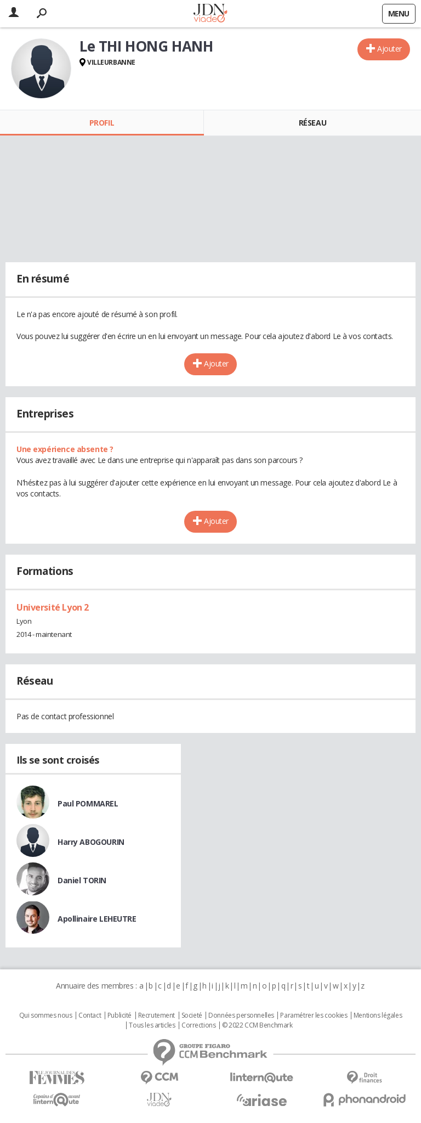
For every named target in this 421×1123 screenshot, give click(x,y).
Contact (89, 1015)
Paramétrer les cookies (313, 1015)
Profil (101, 122)
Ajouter (389, 48)
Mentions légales (378, 1015)
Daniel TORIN (82, 880)
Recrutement (156, 1015)
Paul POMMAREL (88, 803)
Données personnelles (241, 1015)
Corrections (198, 1025)
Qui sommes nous (45, 1015)
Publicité (119, 1015)
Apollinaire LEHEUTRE (97, 918)
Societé (191, 1015)
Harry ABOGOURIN (91, 842)
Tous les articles (152, 1025)
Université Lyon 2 (52, 607)
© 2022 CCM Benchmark (257, 1025)
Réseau (312, 122)
